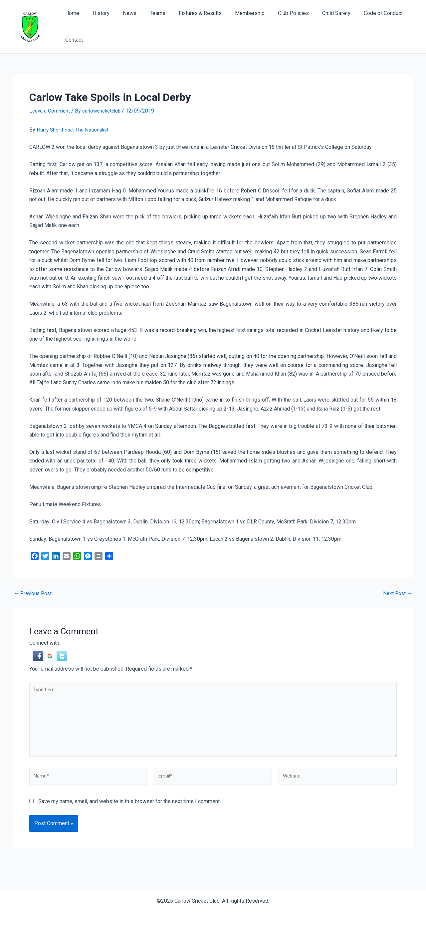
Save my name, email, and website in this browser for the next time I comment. (129, 806)
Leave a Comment (50, 111)
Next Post (397, 593)
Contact (73, 40)
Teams (148, 13)
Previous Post (34, 593)
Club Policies (276, 13)
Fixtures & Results (188, 13)
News (123, 13)
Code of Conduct (360, 13)
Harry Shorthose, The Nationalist (74, 130)
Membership (235, 13)
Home (71, 13)
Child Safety (316, 13)
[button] (39, 655)
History (97, 13)
